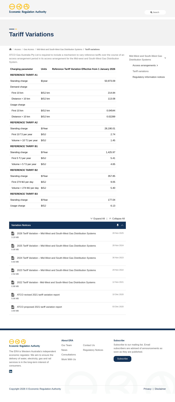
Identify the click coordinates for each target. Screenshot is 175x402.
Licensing (128, 22)
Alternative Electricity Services (50, 22)
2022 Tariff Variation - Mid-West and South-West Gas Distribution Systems (56, 291)
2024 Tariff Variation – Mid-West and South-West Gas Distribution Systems (56, 266)
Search (156, 12)
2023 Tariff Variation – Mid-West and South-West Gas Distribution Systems (56, 278)
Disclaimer (160, 397)
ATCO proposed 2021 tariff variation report (39, 315)
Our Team (66, 353)
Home (10, 58)
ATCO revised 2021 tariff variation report (38, 303)
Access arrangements (144, 74)
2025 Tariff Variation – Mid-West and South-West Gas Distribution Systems (56, 254)
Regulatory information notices (149, 85)
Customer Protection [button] (94, 22)
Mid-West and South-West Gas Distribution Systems (59, 58)
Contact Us (115, 12)
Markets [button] (154, 22)
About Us (60, 12)
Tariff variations (141, 79)
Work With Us (100, 12)
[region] (67, 233)
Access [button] (13, 22)
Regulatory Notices (132, 12)
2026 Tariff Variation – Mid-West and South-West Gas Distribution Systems (56, 242)
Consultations (85, 12)
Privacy (148, 397)
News (72, 12)
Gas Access (29, 58)
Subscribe (122, 367)
